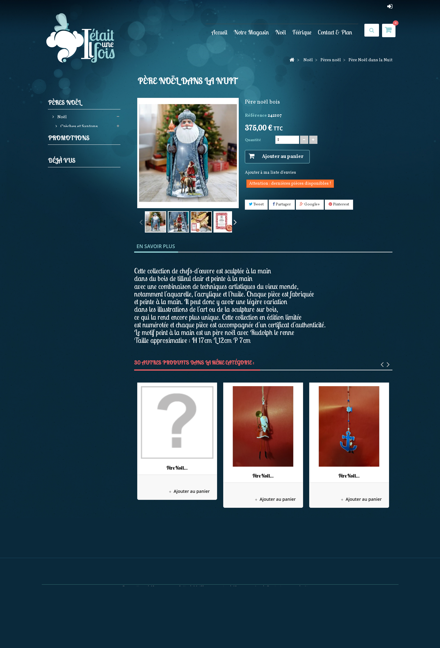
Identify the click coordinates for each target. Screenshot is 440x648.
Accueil (219, 32)
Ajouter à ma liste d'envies (270, 173)
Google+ (310, 204)
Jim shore (69, 184)
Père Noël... (177, 468)
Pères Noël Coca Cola (80, 344)
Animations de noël (79, 231)
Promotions (68, 389)
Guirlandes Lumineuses (83, 175)
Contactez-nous (282, 630)
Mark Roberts (73, 288)
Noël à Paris (71, 278)
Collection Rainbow (79, 307)
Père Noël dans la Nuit (96, 468)
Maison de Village (92, 406)
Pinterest (339, 204)
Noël (280, 32)
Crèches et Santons (78, 128)
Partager (282, 204)
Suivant (235, 222)
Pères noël (70, 194)
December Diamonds (80, 335)
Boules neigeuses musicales (87, 241)
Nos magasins (247, 630)
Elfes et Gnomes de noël (83, 166)
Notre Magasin (251, 32)
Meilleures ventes (210, 630)
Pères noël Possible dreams (86, 297)
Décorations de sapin (80, 138)
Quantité (253, 140)
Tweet (256, 204)
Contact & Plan (335, 32)
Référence (256, 116)
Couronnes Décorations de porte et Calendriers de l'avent (85, 254)
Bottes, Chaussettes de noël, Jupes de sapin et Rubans (85, 217)
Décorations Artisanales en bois (84, 320)
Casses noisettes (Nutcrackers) (74, 151)
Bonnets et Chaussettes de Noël (83, 358)
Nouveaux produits (169, 630)
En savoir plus (156, 246)
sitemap (310, 630)
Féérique (302, 32)
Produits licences (76, 203)
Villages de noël (75, 269)
